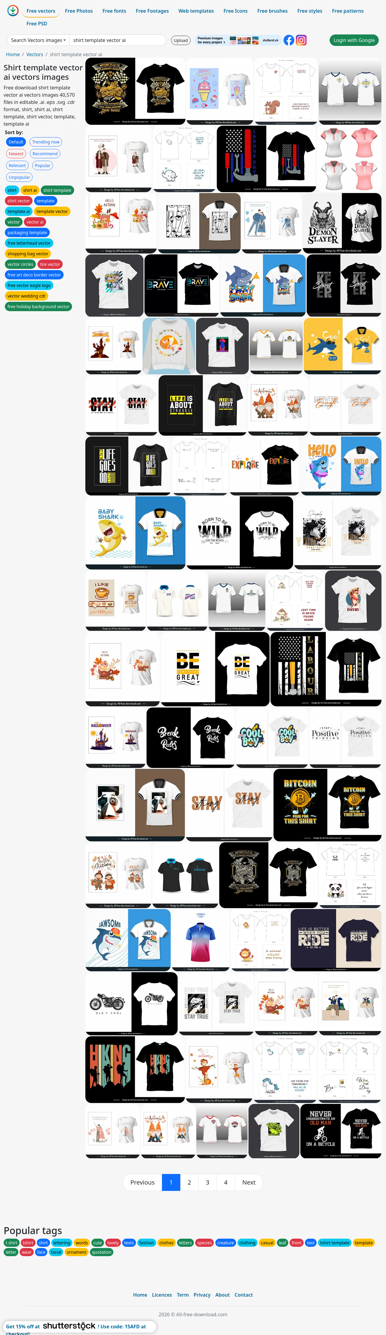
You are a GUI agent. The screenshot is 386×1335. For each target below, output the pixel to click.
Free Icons (235, 11)
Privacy (202, 1294)
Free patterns (348, 11)
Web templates (196, 11)
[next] (249, 1182)
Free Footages (152, 11)
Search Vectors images (36, 40)
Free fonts (114, 11)
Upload (181, 40)
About (222, 1294)
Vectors (34, 54)
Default (16, 142)
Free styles (309, 11)
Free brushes (272, 11)
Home (13, 54)
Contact (244, 1294)
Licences (162, 1294)
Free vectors (41, 11)
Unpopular (19, 177)
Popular (42, 165)
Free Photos (79, 11)
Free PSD (37, 23)
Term (183, 1294)
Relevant (17, 165)
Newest (16, 153)
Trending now (45, 142)
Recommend (45, 153)
